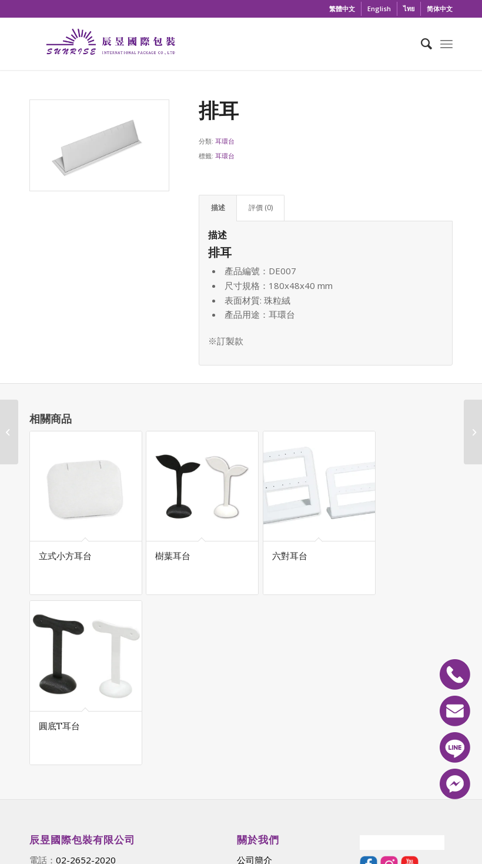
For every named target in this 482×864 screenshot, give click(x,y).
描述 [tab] (218, 207)
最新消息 (254, 705)
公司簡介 (254, 691)
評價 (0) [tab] (261, 207)
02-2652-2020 (86, 691)
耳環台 (225, 141)
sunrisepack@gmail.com (111, 705)
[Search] (420, 43)
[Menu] (446, 43)
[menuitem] (342, 9)
